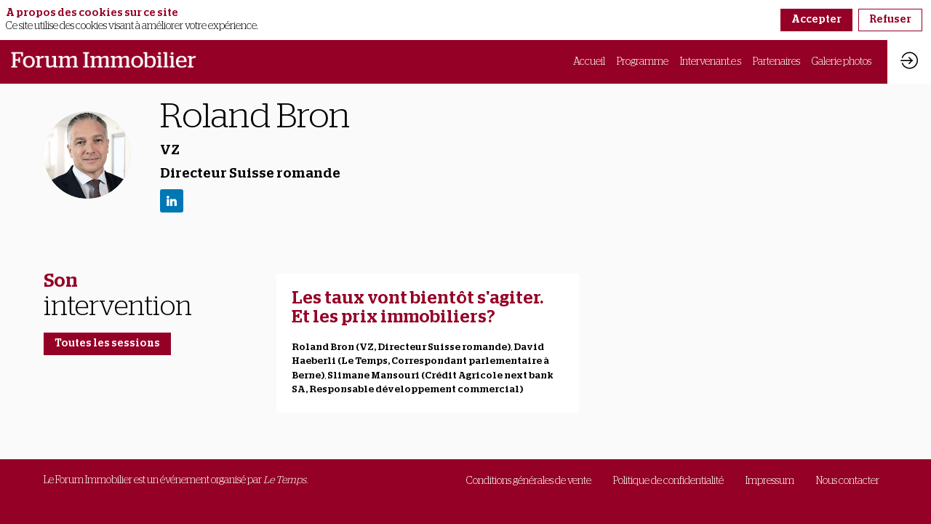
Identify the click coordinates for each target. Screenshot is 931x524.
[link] (589, 62)
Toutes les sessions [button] (107, 343)
